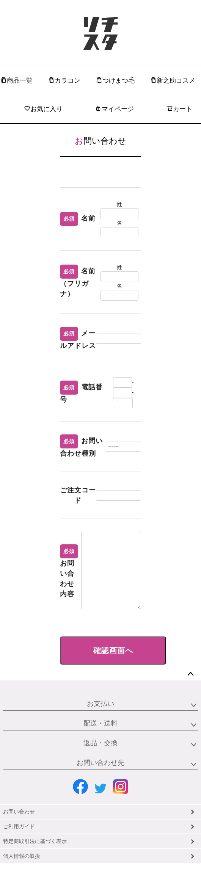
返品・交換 (100, 743)
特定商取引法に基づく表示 (35, 841)
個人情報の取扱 (21, 856)
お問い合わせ (19, 812)
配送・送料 (100, 723)
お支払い (100, 703)
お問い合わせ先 (100, 762)
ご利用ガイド (19, 826)
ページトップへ (190, 674)
